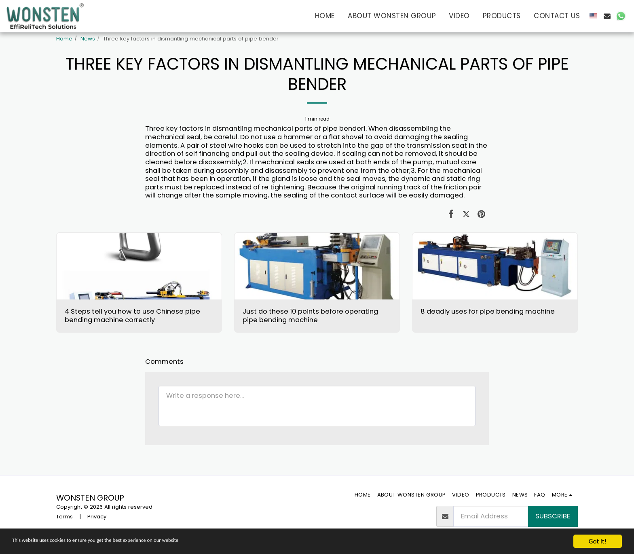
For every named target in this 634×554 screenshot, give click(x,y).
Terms (64, 516)
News (87, 38)
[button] (607, 16)
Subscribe (552, 516)
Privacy (96, 516)
